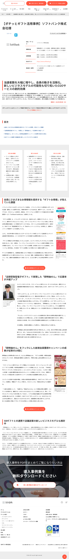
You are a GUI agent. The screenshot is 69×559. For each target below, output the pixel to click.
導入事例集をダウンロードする (35, 268)
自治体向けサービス (55, 9)
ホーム (2, 510)
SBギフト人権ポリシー (63, 547)
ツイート (9, 33)
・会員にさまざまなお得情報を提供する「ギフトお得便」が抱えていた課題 (23, 127)
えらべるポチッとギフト (7, 516)
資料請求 (15, 3)
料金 (29, 9)
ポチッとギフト (5, 518)
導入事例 (22, 9)
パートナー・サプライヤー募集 (30, 521)
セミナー (25, 512)
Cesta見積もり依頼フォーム (52, 516)
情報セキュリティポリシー (41, 544)
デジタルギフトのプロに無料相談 (57, 33)
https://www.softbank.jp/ (44, 61)
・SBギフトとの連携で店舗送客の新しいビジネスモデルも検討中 (20, 137)
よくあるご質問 (27, 519)
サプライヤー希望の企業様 (58, 3)
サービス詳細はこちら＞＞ (34, 110)
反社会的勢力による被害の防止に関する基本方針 (58, 544)
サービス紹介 (13, 9)
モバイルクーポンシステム (7, 525)
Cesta (3, 523)
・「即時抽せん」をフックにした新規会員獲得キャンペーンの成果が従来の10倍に (25, 134)
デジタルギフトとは (4, 9)
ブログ (24, 514)
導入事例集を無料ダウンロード (35, 485)
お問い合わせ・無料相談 (37, 3)
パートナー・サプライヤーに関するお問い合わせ (57, 519)
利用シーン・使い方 (37, 9)
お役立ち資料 (46, 9)
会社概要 (65, 9)
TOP (2, 14)
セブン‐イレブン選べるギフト (8, 520)
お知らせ (25, 516)
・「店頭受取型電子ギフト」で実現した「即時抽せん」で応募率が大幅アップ (23, 130)
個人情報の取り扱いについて (28, 544)
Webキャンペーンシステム (7, 527)
